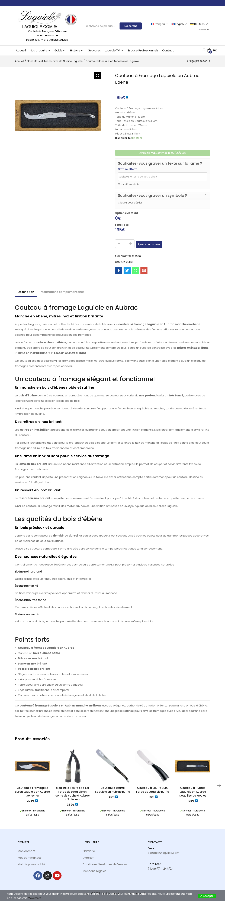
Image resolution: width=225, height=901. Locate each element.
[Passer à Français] (160, 24)
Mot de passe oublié (31, 864)
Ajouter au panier (153, 243)
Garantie (89, 851)
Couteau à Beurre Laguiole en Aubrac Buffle (112, 790)
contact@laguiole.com (163, 853)
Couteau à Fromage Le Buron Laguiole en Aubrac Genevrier (32, 791)
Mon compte (27, 851)
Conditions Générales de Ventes (105, 864)
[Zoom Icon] (97, 75)
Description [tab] (26, 292)
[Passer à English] (180, 24)
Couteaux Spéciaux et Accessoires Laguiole (112, 61)
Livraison (88, 858)
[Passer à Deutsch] (199, 24)
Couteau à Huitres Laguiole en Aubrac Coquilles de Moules (192, 791)
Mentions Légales (94, 871)
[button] (212, 50)
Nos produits (40, 50)
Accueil (21, 50)
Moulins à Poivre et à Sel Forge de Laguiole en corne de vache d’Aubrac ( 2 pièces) (72, 793)
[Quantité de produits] (124, 244)
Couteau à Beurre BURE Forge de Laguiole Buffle (152, 790)
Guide (60, 50)
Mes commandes (29, 858)
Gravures (94, 50)
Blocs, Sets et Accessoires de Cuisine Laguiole (55, 61)
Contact (168, 50)
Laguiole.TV (114, 50)
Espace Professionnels (142, 50)
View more (34, 898)
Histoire (77, 50)
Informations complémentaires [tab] (62, 292)
